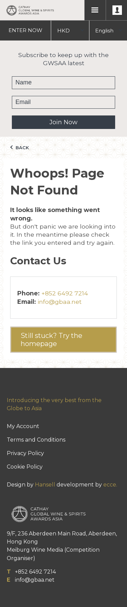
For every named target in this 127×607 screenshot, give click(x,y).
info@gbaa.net (60, 301)
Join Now (63, 122)
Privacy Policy (25, 453)
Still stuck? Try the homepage (51, 340)
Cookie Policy (25, 467)
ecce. (110, 484)
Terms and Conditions (36, 440)
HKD (63, 30)
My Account (23, 426)
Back (19, 147)
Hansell (45, 484)
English (104, 30)
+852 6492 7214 (64, 293)
